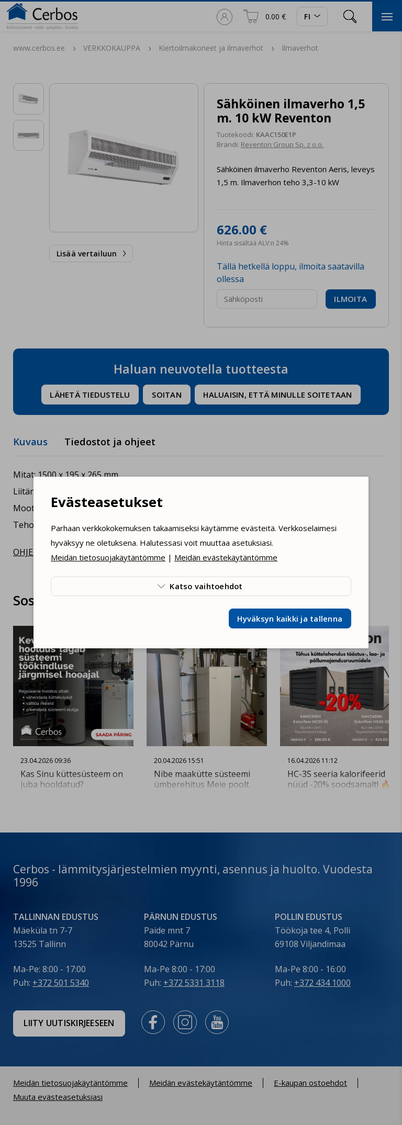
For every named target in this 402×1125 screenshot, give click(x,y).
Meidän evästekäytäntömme (225, 557)
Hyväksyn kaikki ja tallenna (289, 618)
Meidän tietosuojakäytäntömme (108, 557)
